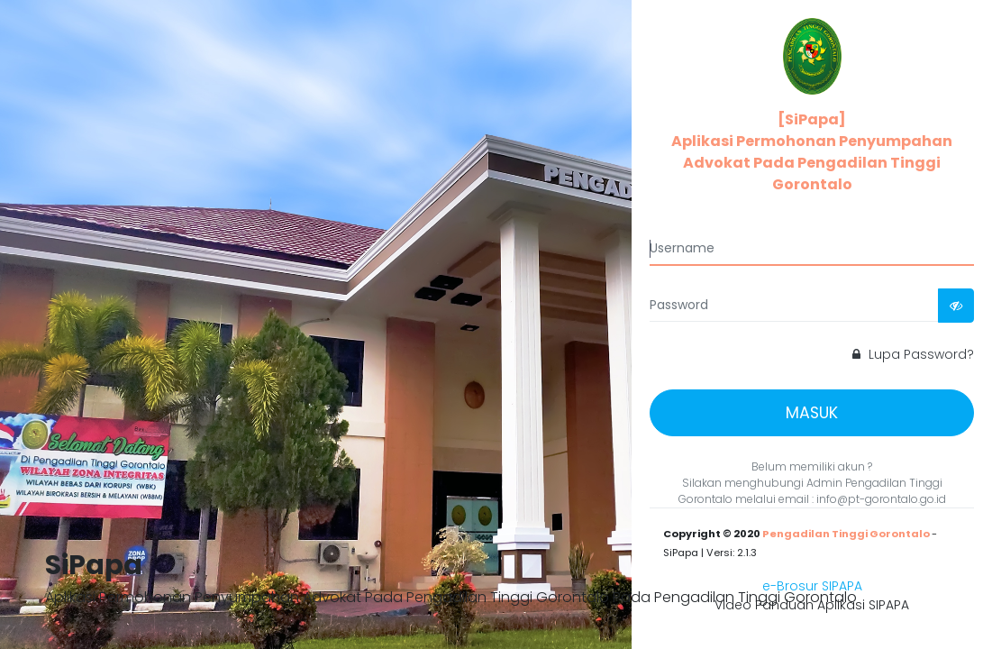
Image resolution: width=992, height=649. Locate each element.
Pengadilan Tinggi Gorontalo (846, 533)
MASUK (812, 413)
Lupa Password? (913, 354)
